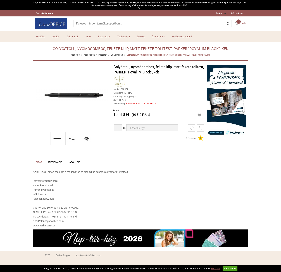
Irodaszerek (104, 36)
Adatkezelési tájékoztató (87, 255)
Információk (237, 13)
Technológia (123, 36)
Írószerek (102, 54)
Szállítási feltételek (45, 13)
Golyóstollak (117, 54)
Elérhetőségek (63, 255)
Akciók (55, 36)
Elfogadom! (230, 268)
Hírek (88, 36)
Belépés (219, 13)
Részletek (215, 268)
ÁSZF (47, 255)
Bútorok (141, 36)
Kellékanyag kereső (182, 36)
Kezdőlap (40, 36)
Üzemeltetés (158, 36)
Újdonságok (72, 36)
